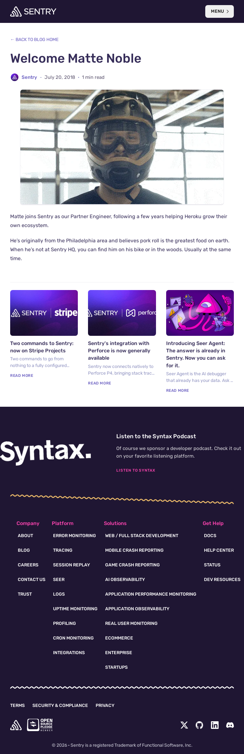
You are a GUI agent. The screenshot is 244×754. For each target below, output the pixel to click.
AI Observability (125, 579)
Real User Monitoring (131, 623)
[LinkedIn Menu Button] (215, 725)
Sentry (29, 77)
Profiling (64, 623)
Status (212, 565)
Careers (28, 565)
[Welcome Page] (33, 11)
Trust (25, 594)
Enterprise (118, 652)
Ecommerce (119, 638)
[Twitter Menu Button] (184, 725)
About (25, 535)
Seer (58, 579)
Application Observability (137, 609)
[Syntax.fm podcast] (45, 453)
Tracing (62, 550)
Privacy (105, 705)
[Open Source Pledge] (40, 725)
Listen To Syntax (135, 470)
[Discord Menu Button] (230, 725)
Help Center (219, 550)
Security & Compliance (60, 705)
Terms (17, 705)
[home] (16, 725)
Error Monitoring (74, 535)
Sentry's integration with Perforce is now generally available (119, 350)
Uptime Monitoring (75, 609)
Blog (24, 550)
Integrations (69, 652)
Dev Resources (222, 579)
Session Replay (71, 565)
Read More (21, 375)
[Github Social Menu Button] (199, 725)
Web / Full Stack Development (141, 535)
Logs (59, 594)
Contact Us (31, 579)
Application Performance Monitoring (150, 594)
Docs (210, 535)
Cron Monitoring (73, 638)
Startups (116, 667)
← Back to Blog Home (34, 39)
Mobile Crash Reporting (134, 550)
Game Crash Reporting (132, 565)
